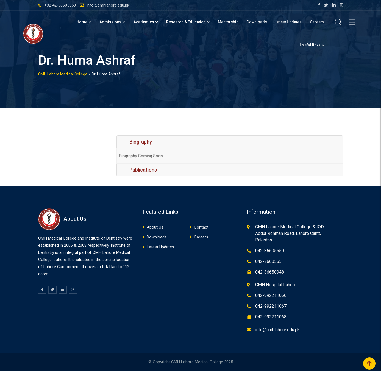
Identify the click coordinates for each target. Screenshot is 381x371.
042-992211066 (271, 295)
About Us (155, 227)
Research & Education (186, 22)
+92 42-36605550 (60, 5)
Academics (144, 22)
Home (81, 22)
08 (84, 245)
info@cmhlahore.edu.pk (108, 5)
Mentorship (228, 22)
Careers (317, 22)
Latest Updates (288, 22)
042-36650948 (269, 272)
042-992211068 (271, 316)
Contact (201, 227)
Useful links (310, 45)
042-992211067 (271, 306)
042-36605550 (269, 250)
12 (127, 266)
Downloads (257, 22)
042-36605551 (269, 261)
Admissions (110, 22)
